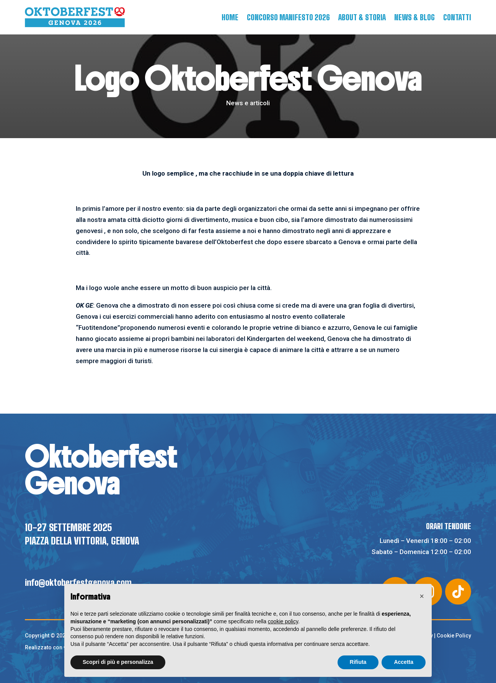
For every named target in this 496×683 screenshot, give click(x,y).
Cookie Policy (454, 635)
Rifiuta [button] (358, 662)
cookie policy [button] (283, 621)
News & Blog (414, 17)
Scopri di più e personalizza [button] (118, 662)
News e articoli (248, 103)
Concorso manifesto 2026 (288, 17)
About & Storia (362, 17)
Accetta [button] (403, 662)
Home (230, 17)
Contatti (457, 17)
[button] (422, 596)
